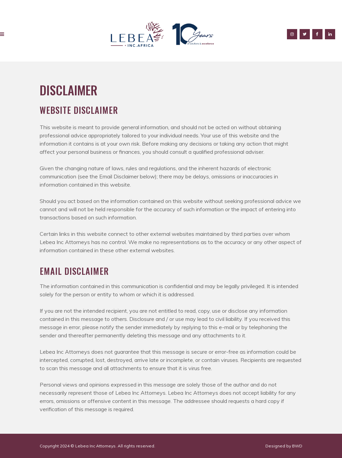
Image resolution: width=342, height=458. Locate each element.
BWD (297, 445)
